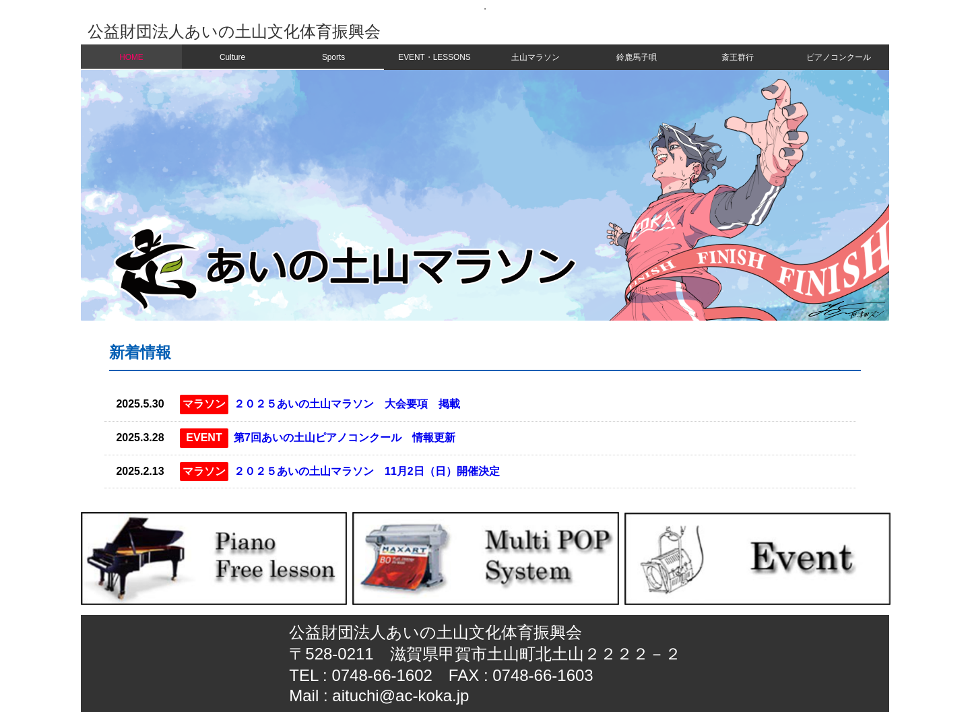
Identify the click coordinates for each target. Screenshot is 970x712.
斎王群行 (737, 57)
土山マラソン (535, 57)
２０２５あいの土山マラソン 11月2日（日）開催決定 (367, 471)
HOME (131, 57)
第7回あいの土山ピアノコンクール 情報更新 (344, 437)
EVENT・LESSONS (434, 57)
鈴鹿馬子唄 (636, 57)
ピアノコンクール (838, 57)
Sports (333, 57)
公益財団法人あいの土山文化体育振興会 (234, 31)
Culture (232, 57)
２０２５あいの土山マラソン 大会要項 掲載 (347, 404)
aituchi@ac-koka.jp (400, 695)
